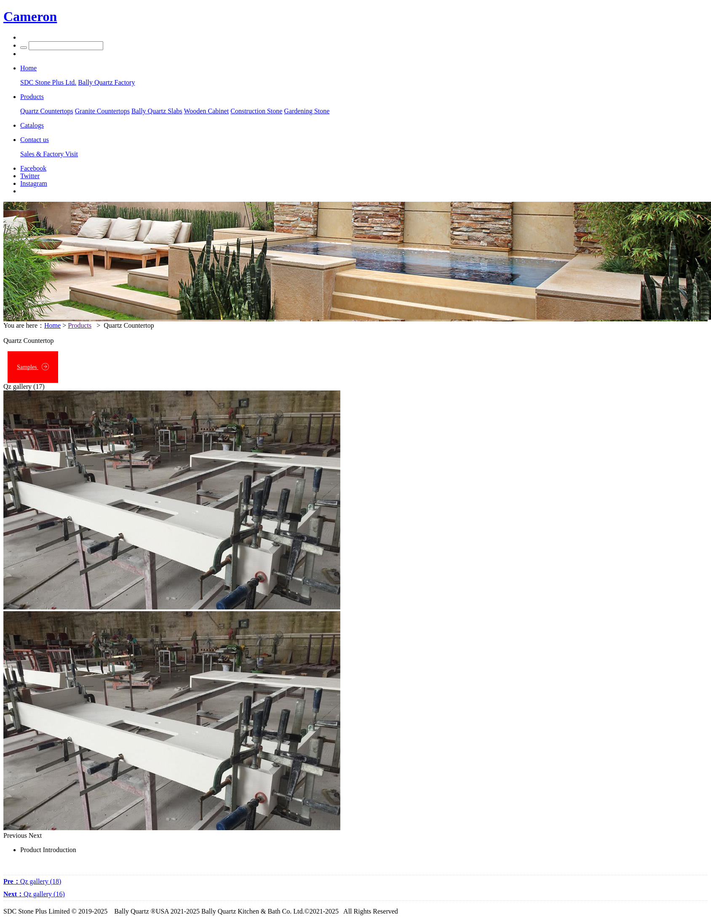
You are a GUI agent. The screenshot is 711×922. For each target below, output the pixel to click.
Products (79, 325)
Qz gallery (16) (34, 894)
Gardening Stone (306, 111)
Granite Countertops (102, 111)
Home (52, 325)
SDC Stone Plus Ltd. (48, 82)
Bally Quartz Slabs (156, 111)
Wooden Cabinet (206, 111)
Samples (33, 366)
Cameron (30, 16)
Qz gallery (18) (32, 881)
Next (35, 835)
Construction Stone (256, 111)
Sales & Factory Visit (49, 154)
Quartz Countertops (46, 111)
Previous (15, 835)
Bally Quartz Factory (106, 82)
